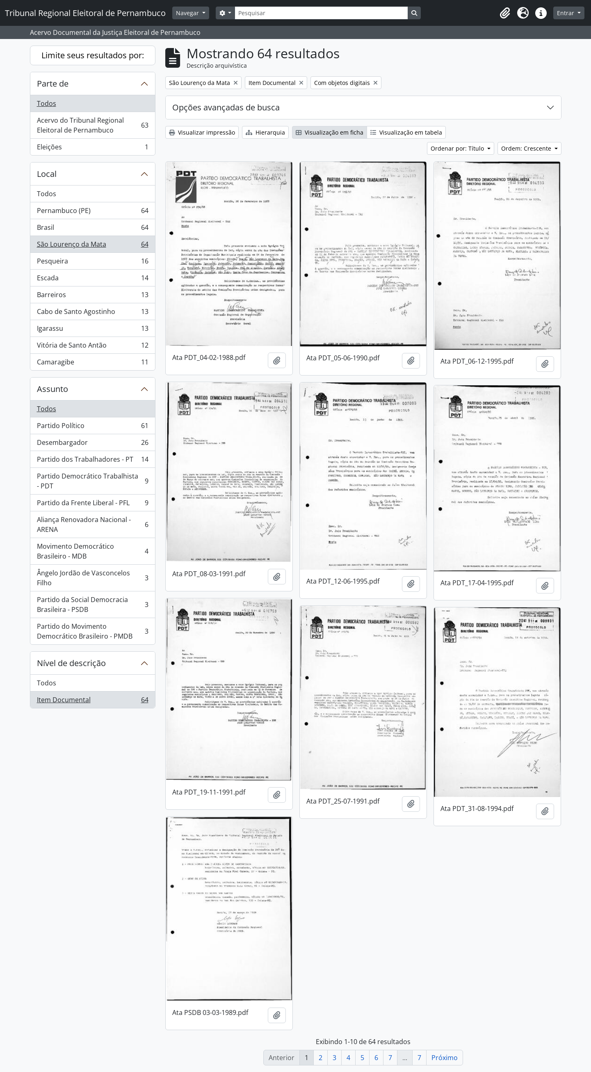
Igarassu (92, 330)
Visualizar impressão (202, 132)
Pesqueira (92, 263)
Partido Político (92, 427)
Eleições (92, 148)
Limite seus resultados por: (92, 55)
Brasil (92, 229)
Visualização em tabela (406, 132)
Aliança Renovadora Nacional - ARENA (92, 524)
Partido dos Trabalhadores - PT (92, 461)
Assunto (52, 388)
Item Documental (92, 701)
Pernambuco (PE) (92, 212)
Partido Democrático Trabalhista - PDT (92, 481)
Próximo (444, 1057)
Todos (46, 103)
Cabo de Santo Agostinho (92, 313)
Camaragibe (92, 363)
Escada (92, 279)
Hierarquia (265, 132)
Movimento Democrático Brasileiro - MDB (92, 551)
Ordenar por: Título (458, 148)
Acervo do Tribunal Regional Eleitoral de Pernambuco (92, 125)
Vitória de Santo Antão (92, 347)
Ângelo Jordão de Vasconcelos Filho (92, 577)
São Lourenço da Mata (92, 246)
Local (47, 173)
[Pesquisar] (321, 13)
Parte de (52, 83)
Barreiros (92, 296)
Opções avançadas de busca (226, 107)
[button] (505, 13)
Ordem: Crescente (527, 148)
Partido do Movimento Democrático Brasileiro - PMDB (92, 631)
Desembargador (92, 444)
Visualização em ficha (329, 132)
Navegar (188, 13)
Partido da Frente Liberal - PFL (92, 504)
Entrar (566, 13)
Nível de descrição (71, 663)
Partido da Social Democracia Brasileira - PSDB (92, 604)
